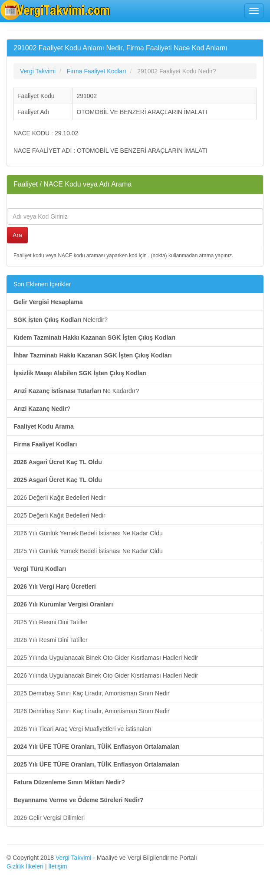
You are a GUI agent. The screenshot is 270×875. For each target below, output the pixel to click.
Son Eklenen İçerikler (42, 284)
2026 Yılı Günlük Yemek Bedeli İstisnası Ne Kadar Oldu (88, 533)
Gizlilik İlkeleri (25, 866)
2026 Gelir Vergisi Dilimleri (49, 817)
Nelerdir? (60, 319)
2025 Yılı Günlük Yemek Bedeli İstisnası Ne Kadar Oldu (88, 550)
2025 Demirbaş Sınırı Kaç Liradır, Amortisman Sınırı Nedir (91, 693)
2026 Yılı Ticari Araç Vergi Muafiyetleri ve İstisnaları (82, 728)
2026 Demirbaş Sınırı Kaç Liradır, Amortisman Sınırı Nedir (91, 711)
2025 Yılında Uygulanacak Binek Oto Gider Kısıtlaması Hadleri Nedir (105, 657)
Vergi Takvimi (73, 857)
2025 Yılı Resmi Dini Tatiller (50, 622)
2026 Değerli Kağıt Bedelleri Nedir (59, 497)
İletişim (57, 866)
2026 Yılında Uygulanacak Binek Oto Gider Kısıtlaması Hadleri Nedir (105, 675)
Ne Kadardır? (76, 390)
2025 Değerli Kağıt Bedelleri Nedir (59, 515)
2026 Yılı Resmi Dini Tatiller (50, 639)
